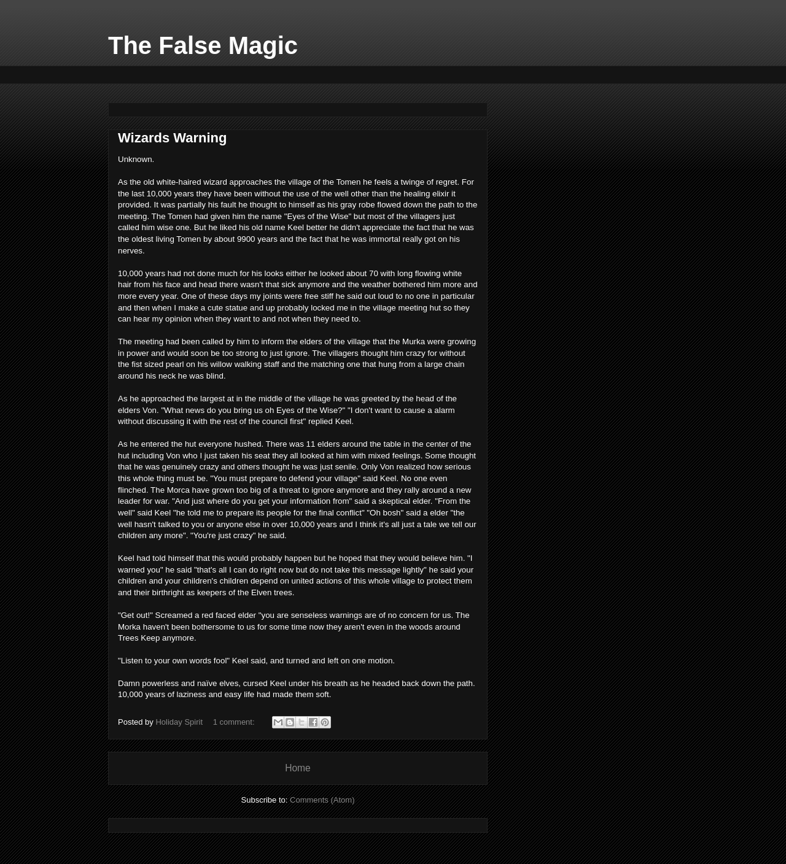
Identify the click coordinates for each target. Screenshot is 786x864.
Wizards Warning (172, 137)
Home (298, 768)
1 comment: (235, 722)
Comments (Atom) (322, 799)
